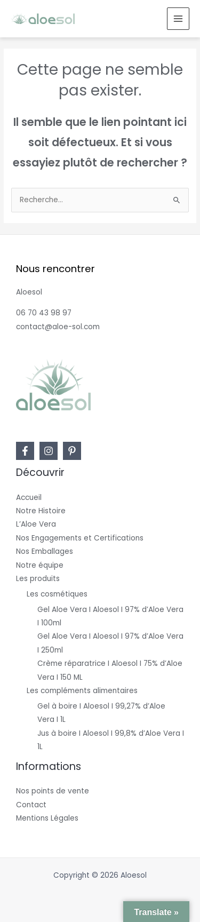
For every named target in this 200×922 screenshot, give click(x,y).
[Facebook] (25, 451)
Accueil (29, 497)
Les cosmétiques (57, 594)
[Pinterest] (72, 451)
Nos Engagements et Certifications (79, 538)
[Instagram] (48, 451)
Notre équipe (39, 565)
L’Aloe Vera (36, 524)
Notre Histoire (41, 511)
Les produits (38, 579)
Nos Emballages (44, 551)
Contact (31, 805)
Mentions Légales (47, 818)
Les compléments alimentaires (82, 691)
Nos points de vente (52, 791)
